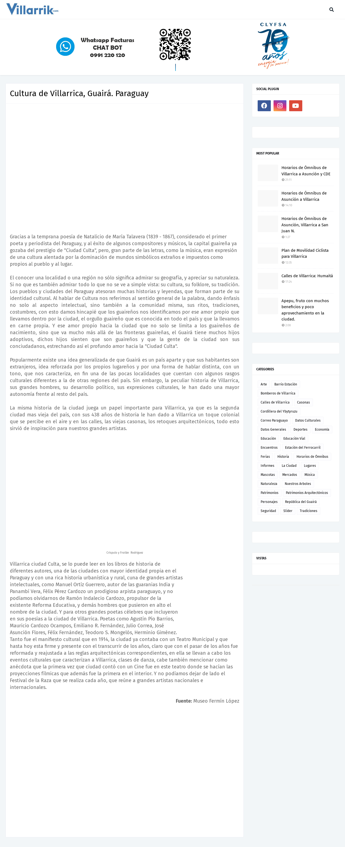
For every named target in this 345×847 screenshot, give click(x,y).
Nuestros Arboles (298, 484)
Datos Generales (273, 429)
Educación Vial (294, 438)
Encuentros (269, 448)
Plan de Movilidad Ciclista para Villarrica (305, 253)
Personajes (269, 502)
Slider (287, 511)
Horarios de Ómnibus (312, 457)
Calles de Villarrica (275, 402)
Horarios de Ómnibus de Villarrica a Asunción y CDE (305, 170)
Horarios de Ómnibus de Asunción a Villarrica (304, 196)
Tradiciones (308, 511)
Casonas (303, 402)
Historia (283, 457)
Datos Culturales (308, 420)
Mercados (289, 475)
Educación (268, 438)
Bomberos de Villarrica (278, 393)
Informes (267, 466)
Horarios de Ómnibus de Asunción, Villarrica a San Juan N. (304, 224)
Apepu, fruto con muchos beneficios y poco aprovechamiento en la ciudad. (305, 310)
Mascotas (268, 475)
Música (309, 475)
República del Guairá (301, 502)
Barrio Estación (285, 384)
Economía (322, 429)
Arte (264, 384)
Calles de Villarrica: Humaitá (307, 275)
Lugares (310, 466)
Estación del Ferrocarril (303, 448)
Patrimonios (269, 493)
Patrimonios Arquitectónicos (307, 493)
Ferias (265, 457)
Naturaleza (269, 484)
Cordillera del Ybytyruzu (279, 411)
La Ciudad (289, 466)
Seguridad (268, 511)
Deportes (300, 429)
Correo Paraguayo (274, 420)
